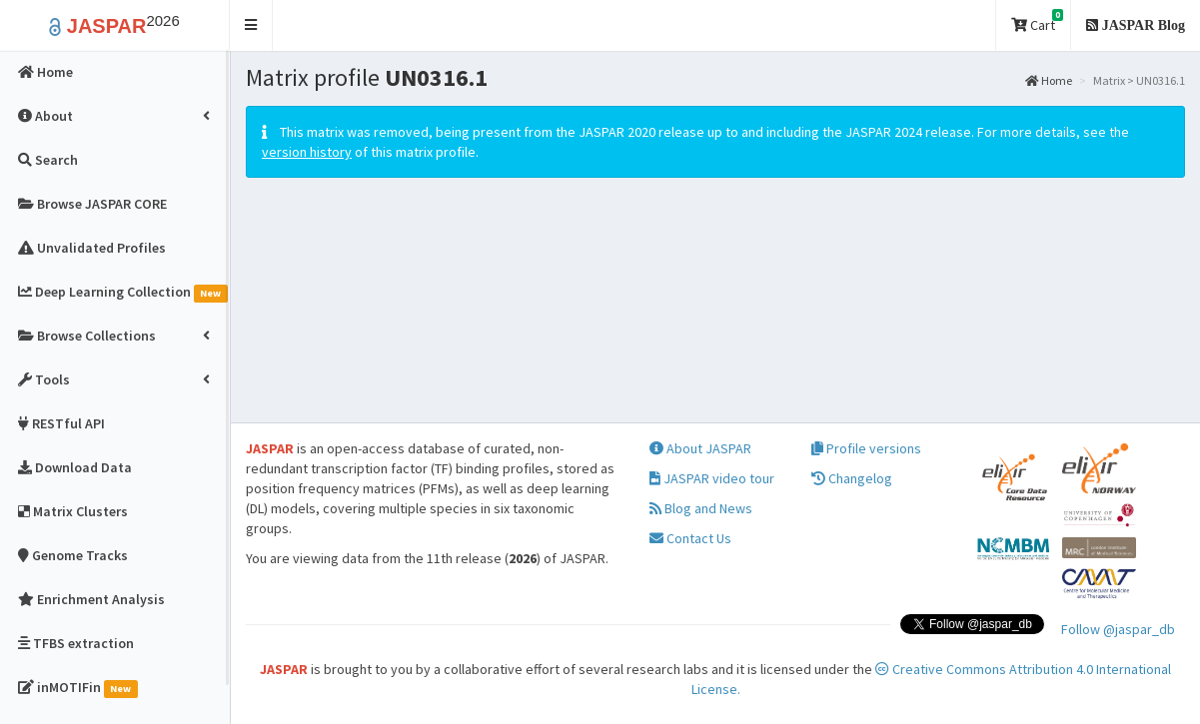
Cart (1037, 21)
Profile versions (866, 448)
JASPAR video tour (711, 478)
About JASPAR (700, 448)
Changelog (851, 478)
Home (1048, 80)
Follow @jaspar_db (1118, 629)
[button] (251, 25)
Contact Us (690, 538)
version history (307, 152)
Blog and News (700, 508)
